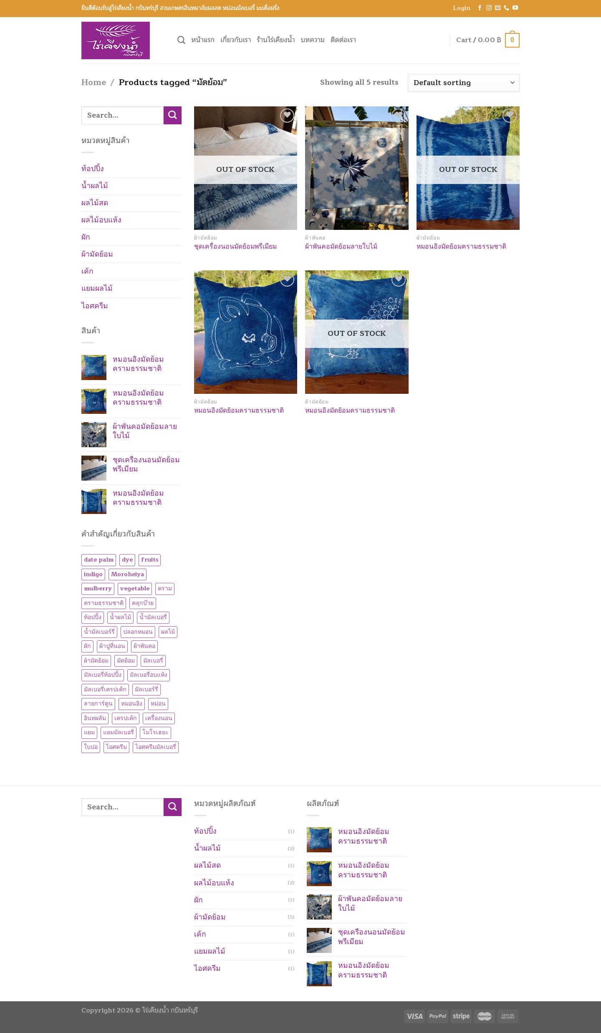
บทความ (313, 40)
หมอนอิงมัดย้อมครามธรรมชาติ (461, 246)
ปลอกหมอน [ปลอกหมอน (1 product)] (138, 632)
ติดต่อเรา (343, 40)
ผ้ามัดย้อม (97, 254)
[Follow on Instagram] (489, 8)
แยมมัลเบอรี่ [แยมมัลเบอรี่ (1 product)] (118, 732)
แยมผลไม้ (97, 288)
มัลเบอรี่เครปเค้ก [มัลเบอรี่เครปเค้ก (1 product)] (105, 689)
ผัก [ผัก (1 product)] (87, 646)
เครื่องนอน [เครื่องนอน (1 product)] (158, 718)
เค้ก (87, 271)
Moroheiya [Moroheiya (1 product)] (127, 574)
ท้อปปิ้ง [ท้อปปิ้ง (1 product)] (92, 617)
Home (93, 82)
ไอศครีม (94, 306)
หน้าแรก (203, 40)
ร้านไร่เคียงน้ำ (276, 40)
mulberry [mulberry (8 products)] (98, 588)
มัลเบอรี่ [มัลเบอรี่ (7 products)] (153, 660)
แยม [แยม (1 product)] (89, 732)
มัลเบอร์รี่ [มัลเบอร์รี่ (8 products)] (146, 689)
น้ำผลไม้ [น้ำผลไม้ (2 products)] (120, 617)
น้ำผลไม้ (94, 186)
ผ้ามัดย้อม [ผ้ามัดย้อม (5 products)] (96, 660)
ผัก (85, 237)
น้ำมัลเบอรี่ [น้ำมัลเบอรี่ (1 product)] (153, 617)
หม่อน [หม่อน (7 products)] (158, 703)
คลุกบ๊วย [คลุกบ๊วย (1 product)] (143, 603)
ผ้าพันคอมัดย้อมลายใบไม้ (341, 246)
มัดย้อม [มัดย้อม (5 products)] (126, 660)
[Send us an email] (497, 8)
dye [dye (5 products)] (127, 559)
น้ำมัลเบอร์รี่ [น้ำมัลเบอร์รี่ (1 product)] (99, 632)
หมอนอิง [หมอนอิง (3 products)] (131, 703)
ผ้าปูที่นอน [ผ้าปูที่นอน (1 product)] (112, 646)
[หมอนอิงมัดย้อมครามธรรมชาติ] (245, 332)
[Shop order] (464, 83)
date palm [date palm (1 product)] (99, 559)
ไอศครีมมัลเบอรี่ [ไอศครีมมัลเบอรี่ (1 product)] (155, 747)
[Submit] (173, 115)
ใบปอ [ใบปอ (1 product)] (91, 747)
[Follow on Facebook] (479, 8)
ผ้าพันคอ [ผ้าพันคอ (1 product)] (144, 646)
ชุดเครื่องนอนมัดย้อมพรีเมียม (235, 246)
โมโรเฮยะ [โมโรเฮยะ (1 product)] (155, 732)
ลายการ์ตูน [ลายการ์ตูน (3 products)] (98, 703)
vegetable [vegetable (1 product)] (134, 588)
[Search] (181, 40)
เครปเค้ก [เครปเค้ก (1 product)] (125, 718)
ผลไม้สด (94, 203)
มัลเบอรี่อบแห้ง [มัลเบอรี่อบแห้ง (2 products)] (148, 675)
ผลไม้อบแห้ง (101, 220)
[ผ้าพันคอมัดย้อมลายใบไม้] (356, 168)
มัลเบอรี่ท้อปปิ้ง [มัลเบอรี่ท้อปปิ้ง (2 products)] (102, 675)
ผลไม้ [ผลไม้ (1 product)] (168, 632)
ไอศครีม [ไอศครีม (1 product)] (116, 747)
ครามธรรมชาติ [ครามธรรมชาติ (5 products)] (104, 603)
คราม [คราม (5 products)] (165, 588)
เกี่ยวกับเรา (235, 40)
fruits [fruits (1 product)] (149, 559)
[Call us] (506, 8)
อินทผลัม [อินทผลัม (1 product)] (95, 718)
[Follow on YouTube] (515, 8)
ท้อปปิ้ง (92, 169)
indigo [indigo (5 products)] (93, 574)
